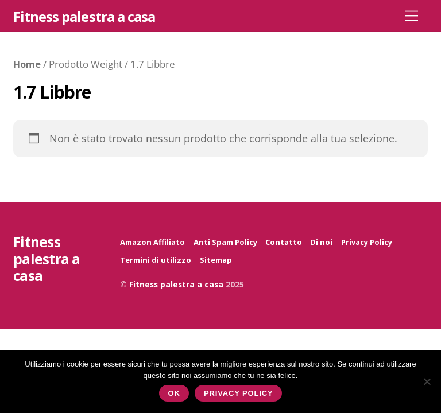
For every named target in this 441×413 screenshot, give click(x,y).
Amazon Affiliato (152, 242)
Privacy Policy (366, 242)
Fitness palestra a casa (176, 284)
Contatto (283, 242)
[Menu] (411, 15)
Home (27, 64)
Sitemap (216, 260)
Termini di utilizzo (155, 260)
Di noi (321, 242)
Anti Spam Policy (225, 242)
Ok (174, 393)
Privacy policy (238, 393)
